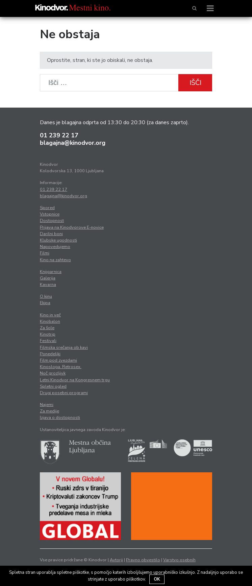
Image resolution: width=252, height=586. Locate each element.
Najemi (46, 405)
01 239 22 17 (59, 135)
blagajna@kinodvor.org (72, 143)
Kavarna (48, 284)
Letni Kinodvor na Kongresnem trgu (75, 380)
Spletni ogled (53, 386)
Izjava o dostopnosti (60, 417)
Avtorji (116, 560)
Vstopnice (49, 214)
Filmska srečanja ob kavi (64, 347)
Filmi (44, 253)
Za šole (47, 328)
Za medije (49, 411)
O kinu (46, 296)
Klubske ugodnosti (58, 240)
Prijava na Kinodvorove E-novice (72, 227)
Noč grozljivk (53, 373)
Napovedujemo (55, 247)
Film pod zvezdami (58, 360)
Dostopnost (52, 221)
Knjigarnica (50, 272)
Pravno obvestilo (143, 560)
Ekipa (45, 303)
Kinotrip (47, 334)
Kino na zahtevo (55, 260)
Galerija (47, 278)
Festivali (48, 341)
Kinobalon (50, 321)
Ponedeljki (50, 354)
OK (157, 579)
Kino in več (50, 315)
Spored (47, 208)
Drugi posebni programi (64, 393)
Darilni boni (51, 234)
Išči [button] (195, 82)
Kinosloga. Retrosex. (60, 367)
